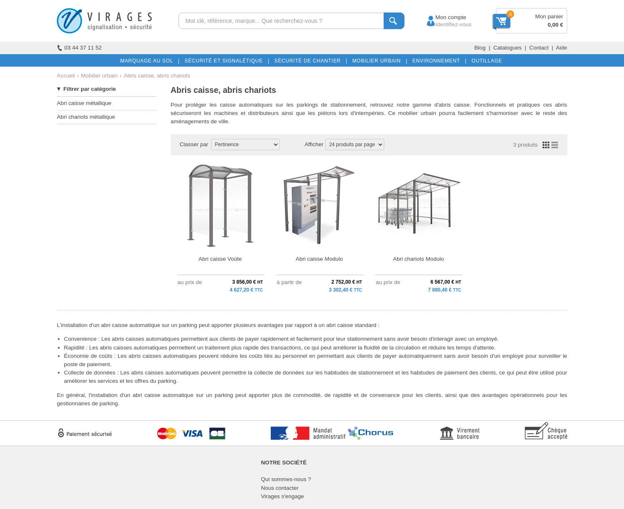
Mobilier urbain (99, 75)
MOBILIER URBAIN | (378, 61)
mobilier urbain (417, 113)
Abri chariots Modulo (418, 259)
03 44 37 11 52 (79, 48)
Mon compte (443, 17)
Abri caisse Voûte (220, 259)
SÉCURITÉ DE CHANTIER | (309, 61)
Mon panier (549, 16)
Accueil (66, 75)
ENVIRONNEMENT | (438, 61)
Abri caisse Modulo (319, 259)
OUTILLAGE (485, 61)
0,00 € (555, 25)
